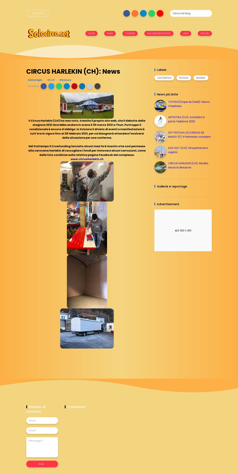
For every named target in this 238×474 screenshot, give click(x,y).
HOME (91, 33)
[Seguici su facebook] (126, 13)
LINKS (185, 33)
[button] (44, 86)
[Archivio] (37, 13)
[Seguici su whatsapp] (151, 13)
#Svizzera (65, 80)
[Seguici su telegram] (143, 13)
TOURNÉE (130, 33)
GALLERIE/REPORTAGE (159, 33)
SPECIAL (205, 33)
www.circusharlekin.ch (87, 159)
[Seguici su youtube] (160, 13)
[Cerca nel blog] (191, 13)
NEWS (110, 33)
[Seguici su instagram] (135, 13)
